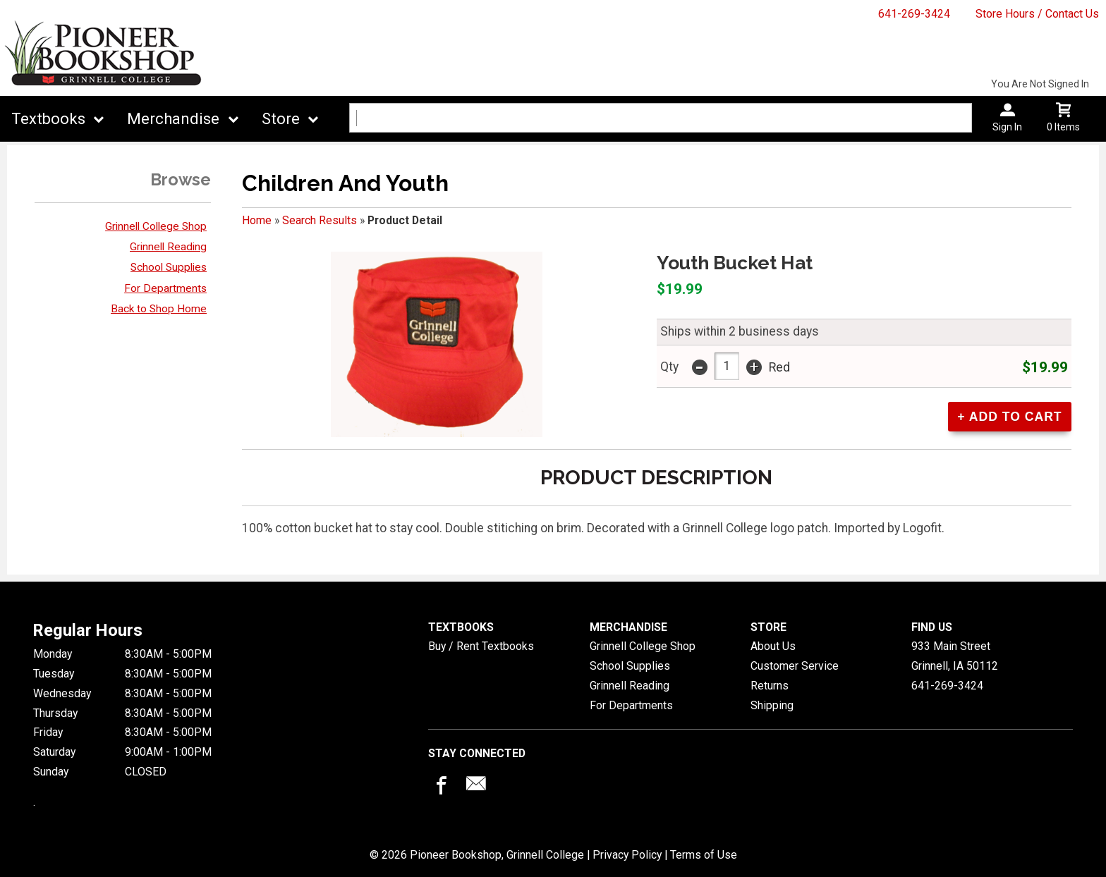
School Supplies (168, 267)
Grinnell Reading (168, 246)
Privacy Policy (627, 854)
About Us (773, 646)
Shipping (772, 705)
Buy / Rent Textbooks (481, 646)
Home (257, 220)
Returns (769, 685)
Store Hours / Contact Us (1037, 13)
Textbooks (48, 119)
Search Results (319, 220)
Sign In (1007, 127)
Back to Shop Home (159, 308)
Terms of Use (703, 854)
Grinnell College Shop (156, 226)
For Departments (165, 288)
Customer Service (794, 666)
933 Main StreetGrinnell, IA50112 (954, 656)
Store (281, 119)
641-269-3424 (914, 13)
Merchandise (173, 119)
